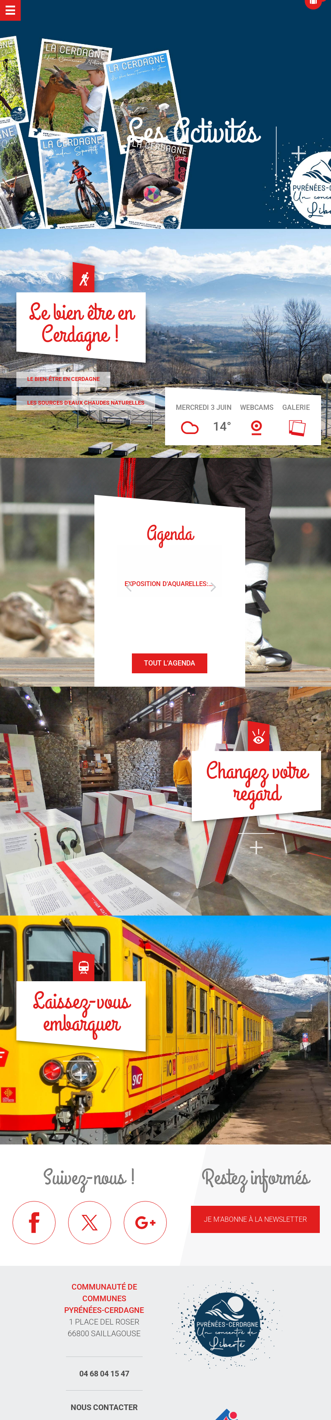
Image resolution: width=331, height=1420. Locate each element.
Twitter (89, 1222)
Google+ (145, 1222)
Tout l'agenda (169, 663)
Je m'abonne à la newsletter (255, 1219)
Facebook (34, 1222)
